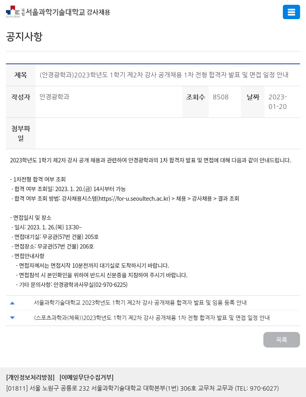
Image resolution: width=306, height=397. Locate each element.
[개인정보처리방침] (30, 377)
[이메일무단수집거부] (86, 377)
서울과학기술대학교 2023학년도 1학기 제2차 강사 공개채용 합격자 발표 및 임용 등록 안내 (140, 302)
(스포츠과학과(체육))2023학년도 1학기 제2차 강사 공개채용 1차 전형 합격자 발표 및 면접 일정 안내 (152, 317)
